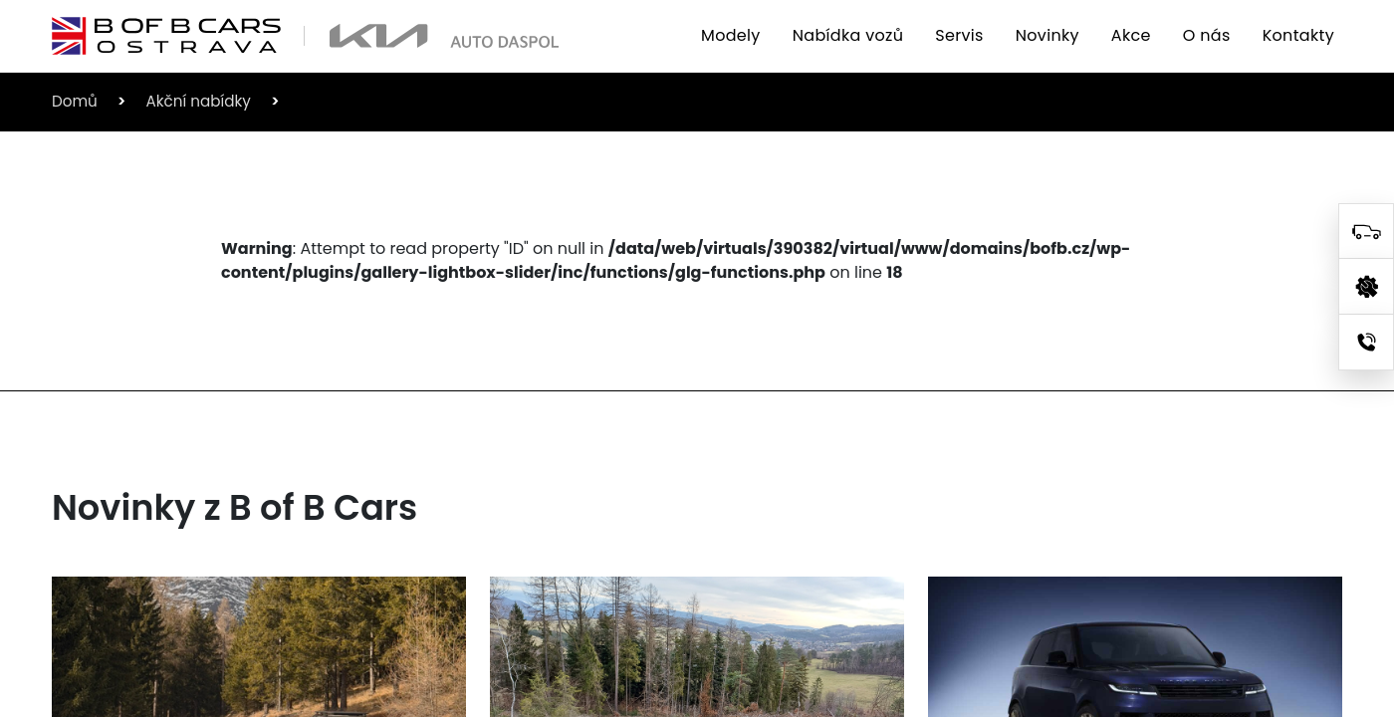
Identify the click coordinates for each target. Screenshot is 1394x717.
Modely (731, 35)
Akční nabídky (197, 101)
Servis (959, 35)
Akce (1131, 35)
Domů (75, 101)
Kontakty (1298, 35)
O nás (1207, 35)
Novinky (1047, 35)
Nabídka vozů (848, 35)
